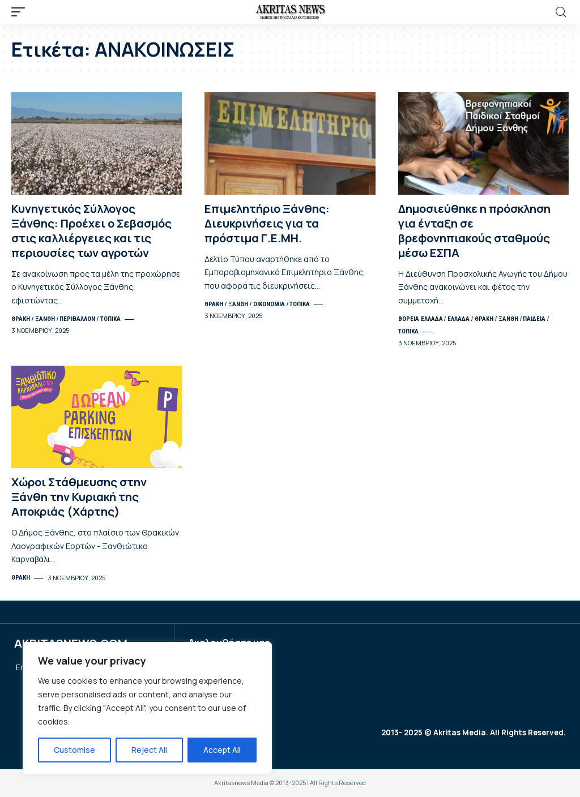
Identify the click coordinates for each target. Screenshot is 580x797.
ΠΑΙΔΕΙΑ (534, 319)
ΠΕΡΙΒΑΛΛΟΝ (77, 319)
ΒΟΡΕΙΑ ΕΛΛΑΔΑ (420, 319)
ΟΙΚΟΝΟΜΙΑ (269, 304)
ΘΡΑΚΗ (20, 319)
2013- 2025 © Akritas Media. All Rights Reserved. (470, 732)
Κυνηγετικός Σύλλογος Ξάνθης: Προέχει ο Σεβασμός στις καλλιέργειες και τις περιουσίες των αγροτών (91, 230)
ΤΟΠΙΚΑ (110, 319)
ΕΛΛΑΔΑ (458, 319)
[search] (561, 12)
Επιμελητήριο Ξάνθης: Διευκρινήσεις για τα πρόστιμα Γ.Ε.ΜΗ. (267, 223)
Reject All (149, 749)
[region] (147, 708)
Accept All (222, 749)
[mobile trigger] (21, 11)
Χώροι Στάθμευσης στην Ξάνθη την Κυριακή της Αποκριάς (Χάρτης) (79, 496)
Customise (74, 749)
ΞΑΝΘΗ (45, 319)
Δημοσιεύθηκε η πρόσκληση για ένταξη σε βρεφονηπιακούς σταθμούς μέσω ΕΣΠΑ (474, 230)
